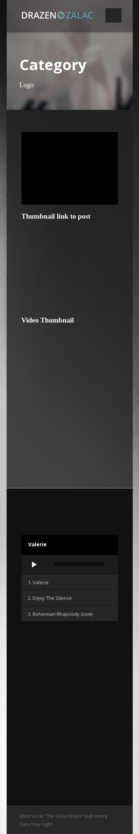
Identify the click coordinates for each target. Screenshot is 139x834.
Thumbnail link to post (55, 216)
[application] (69, 565)
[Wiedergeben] (34, 565)
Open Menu (114, 15)
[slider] (79, 564)
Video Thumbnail (47, 320)
